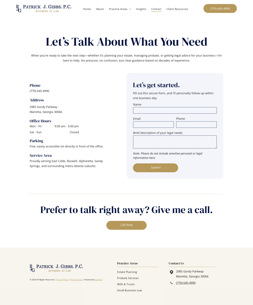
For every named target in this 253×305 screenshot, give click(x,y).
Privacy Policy (62, 279)
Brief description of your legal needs (157, 133)
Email (137, 119)
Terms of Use (76, 279)
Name (137, 104)
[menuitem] (87, 9)
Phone (180, 119)
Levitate (98, 279)
